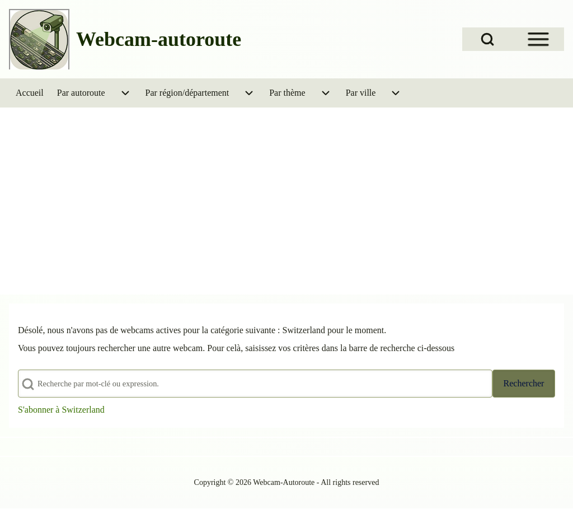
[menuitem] (29, 93)
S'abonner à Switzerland (61, 409)
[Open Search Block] (487, 39)
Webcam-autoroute (158, 39)
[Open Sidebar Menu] (538, 39)
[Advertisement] (286, 191)
